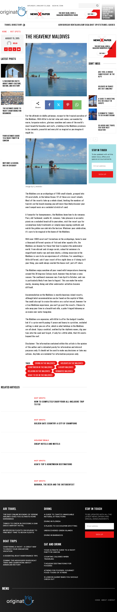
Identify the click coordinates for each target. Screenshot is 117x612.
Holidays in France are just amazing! (106, 87)
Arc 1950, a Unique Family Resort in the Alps (105, 74)
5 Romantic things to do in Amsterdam (106, 114)
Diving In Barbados (53, 535)
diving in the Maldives (45, 363)
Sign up (102, 174)
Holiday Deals (41, 440)
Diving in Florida (52, 521)
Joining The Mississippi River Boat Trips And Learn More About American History (20, 565)
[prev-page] (90, 139)
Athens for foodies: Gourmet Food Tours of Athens (59, 571)
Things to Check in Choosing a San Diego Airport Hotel (20, 524)
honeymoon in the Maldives (40, 367)
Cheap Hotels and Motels (47, 443)
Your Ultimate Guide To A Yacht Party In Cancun (11, 138)
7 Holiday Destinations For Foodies (58, 564)
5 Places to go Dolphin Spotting (61, 526)
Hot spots (15, 31)
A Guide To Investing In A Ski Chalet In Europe (106, 101)
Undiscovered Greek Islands (58, 530)
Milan (15, 43)
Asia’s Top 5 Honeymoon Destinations (53, 464)
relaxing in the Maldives (39, 371)
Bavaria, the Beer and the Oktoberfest (54, 484)
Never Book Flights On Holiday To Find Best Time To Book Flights (20, 531)
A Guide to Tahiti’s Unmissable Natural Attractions (59, 515)
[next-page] (95, 139)
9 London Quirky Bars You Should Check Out (61, 578)
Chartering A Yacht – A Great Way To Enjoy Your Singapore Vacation (20, 549)
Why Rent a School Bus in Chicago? (10, 164)
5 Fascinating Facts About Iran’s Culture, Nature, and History (12, 83)
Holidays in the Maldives (72, 363)
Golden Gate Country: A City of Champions (55, 423)
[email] (102, 166)
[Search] (97, 5)
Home (4, 31)
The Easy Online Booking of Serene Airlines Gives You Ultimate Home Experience (108, 13)
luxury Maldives (65, 367)
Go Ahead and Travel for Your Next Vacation (106, 127)
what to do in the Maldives (40, 375)
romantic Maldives (64, 371)
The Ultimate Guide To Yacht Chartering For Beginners (12, 110)
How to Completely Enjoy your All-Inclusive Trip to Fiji (59, 403)
